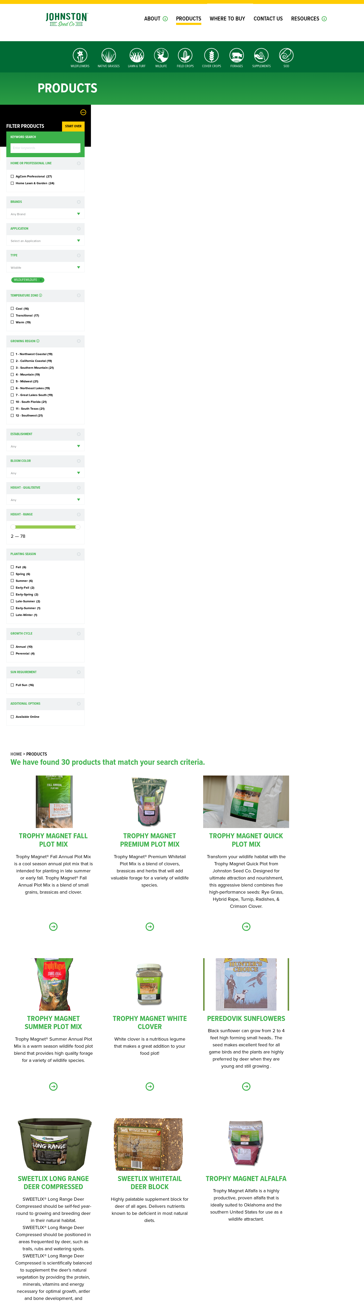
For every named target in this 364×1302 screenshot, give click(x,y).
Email (99, 1128)
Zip (237, 1128)
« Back (225, 978)
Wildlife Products (205, 1185)
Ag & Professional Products (214, 1179)
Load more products (225, 961)
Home (107, 121)
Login (282, 7)
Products (188, 28)
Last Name (196, 1102)
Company (100, 1153)
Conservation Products (120, 1191)
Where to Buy (227, 28)
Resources (305, 28)
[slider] (13, 527)
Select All (108, 1179)
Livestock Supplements (209, 1191)
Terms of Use (187, 1297)
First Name (103, 1102)
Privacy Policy (162, 1297)
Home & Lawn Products (119, 1185)
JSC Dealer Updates (115, 1197)
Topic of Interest (106, 1171)
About (152, 28)
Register (303, 7)
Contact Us (268, 28)
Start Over (73, 126)
